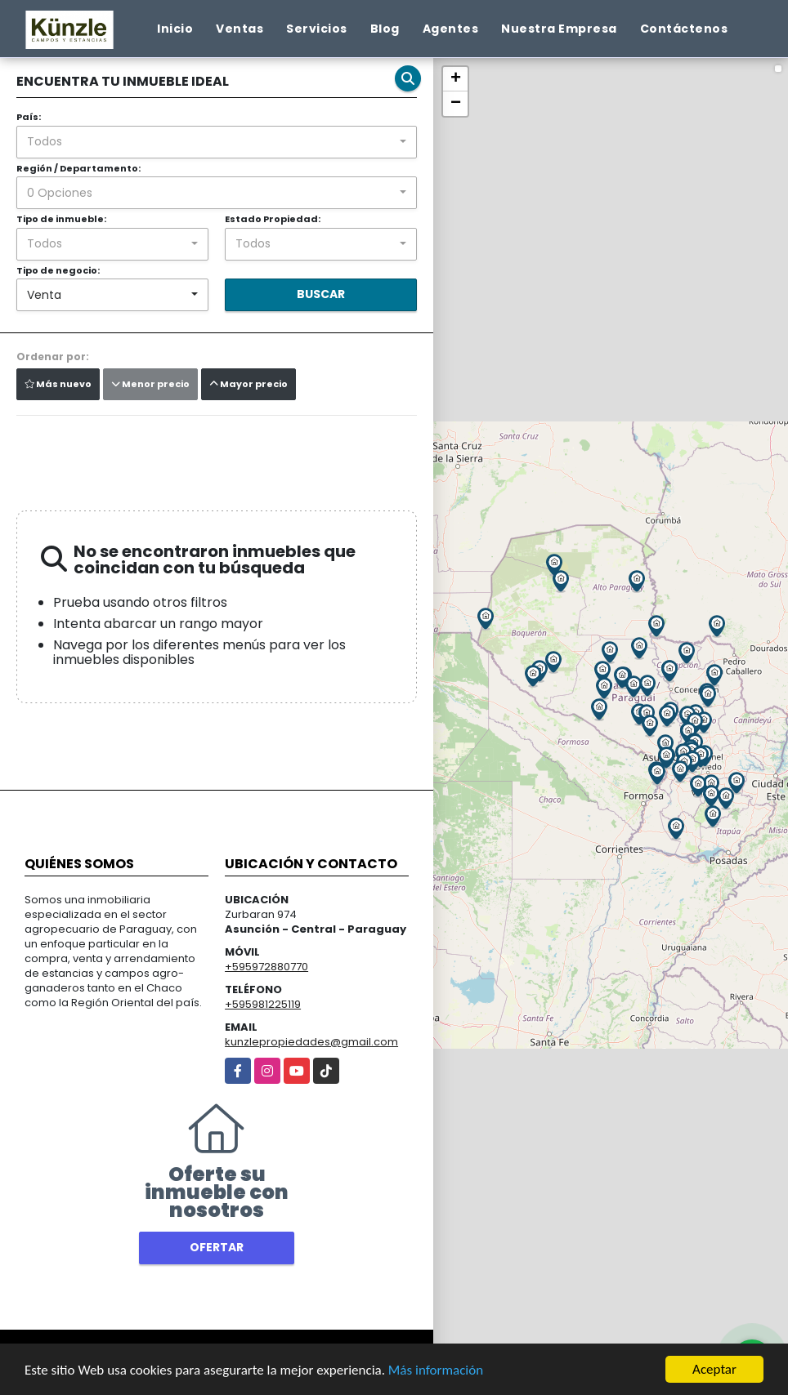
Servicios (316, 28)
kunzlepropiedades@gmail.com (311, 1042)
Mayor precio (248, 383)
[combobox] (216, 142)
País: (28, 116)
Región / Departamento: (78, 168)
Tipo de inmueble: (61, 218)
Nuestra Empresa (559, 28)
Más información (435, 1370)
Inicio (175, 28)
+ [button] (455, 79)
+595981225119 (263, 1004)
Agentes (451, 28)
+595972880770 (266, 966)
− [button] (455, 103)
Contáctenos (684, 28)
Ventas (239, 28)
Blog (385, 28)
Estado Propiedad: (272, 218)
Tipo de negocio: (58, 270)
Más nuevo (58, 383)
